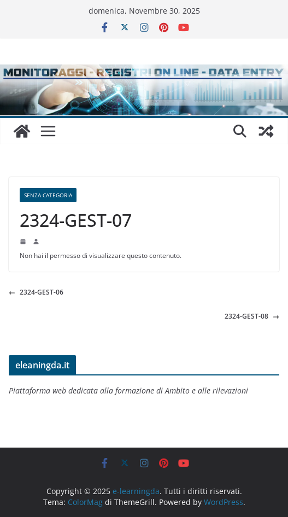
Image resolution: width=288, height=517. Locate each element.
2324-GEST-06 (36, 292)
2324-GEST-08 (252, 316)
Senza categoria (48, 195)
